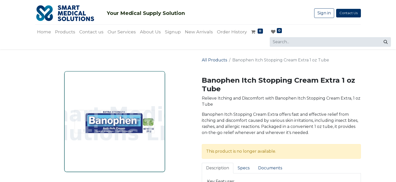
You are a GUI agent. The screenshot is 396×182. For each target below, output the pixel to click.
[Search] (385, 42)
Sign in (324, 13)
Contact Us (348, 13)
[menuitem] (44, 32)
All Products (214, 60)
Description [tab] (217, 168)
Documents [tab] (270, 168)
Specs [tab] (244, 168)
